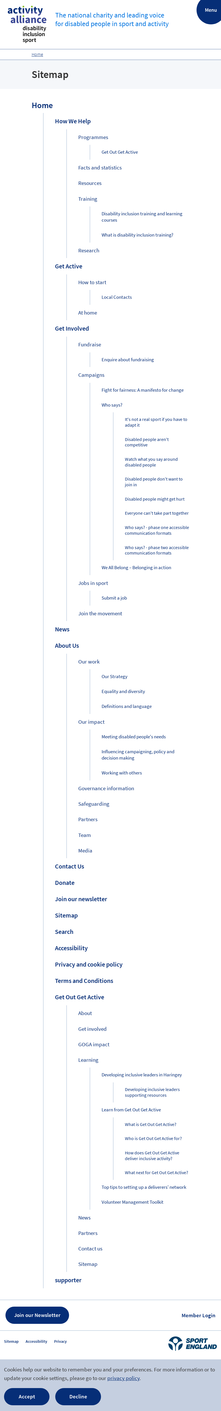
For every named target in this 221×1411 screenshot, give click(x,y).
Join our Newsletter (37, 1315)
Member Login (199, 1315)
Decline (78, 1396)
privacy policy (123, 1378)
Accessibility (36, 1341)
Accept (27, 1396)
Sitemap (11, 1341)
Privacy (60, 1341)
